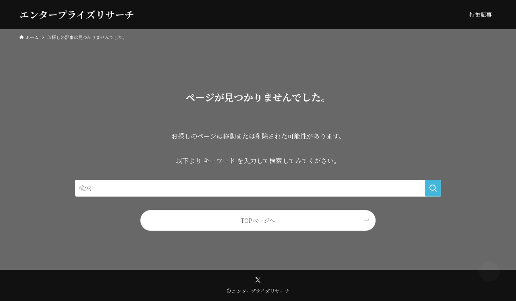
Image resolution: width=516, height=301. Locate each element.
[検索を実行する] (433, 188)
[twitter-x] (258, 280)
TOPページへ (258, 220)
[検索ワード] (258, 188)
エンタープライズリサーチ (76, 14)
